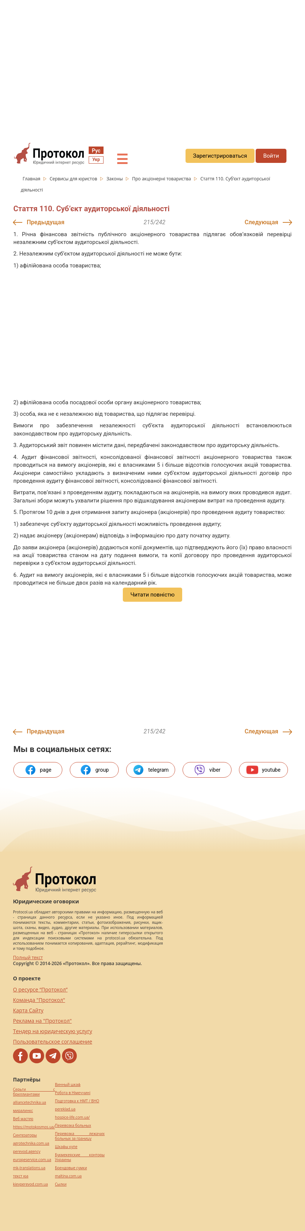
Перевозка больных (73, 1125)
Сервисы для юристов (74, 179)
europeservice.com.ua (32, 1159)
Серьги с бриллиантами (34, 1092)
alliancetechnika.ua (29, 1102)
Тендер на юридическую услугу (52, 1031)
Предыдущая (46, 222)
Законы (115, 179)
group (94, 770)
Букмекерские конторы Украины (80, 1157)
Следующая (261, 222)
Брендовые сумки (71, 1168)
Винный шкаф (68, 1084)
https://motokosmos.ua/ (34, 1127)
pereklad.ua (65, 1109)
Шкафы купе (66, 1146)
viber (207, 770)
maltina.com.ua (68, 1176)
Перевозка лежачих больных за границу (80, 1136)
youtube (263, 770)
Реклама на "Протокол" (42, 1020)
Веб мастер (23, 1118)
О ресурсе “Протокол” (40, 989)
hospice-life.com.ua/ (72, 1117)
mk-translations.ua (29, 1168)
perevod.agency (26, 1151)
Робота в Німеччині (72, 1092)
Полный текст (28, 957)
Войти (271, 155)
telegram (150, 770)
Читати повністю (152, 594)
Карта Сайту (28, 1010)
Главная (32, 179)
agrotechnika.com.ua (31, 1143)
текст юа (20, 1176)
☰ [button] (122, 159)
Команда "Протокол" (39, 999)
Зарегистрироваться (220, 155)
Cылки (60, 1184)
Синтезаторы (25, 1135)
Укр (96, 159)
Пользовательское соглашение (52, 1041)
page (38, 770)
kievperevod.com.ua (30, 1184)
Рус (96, 151)
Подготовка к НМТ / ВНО (77, 1101)
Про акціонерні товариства (162, 179)
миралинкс (23, 1110)
